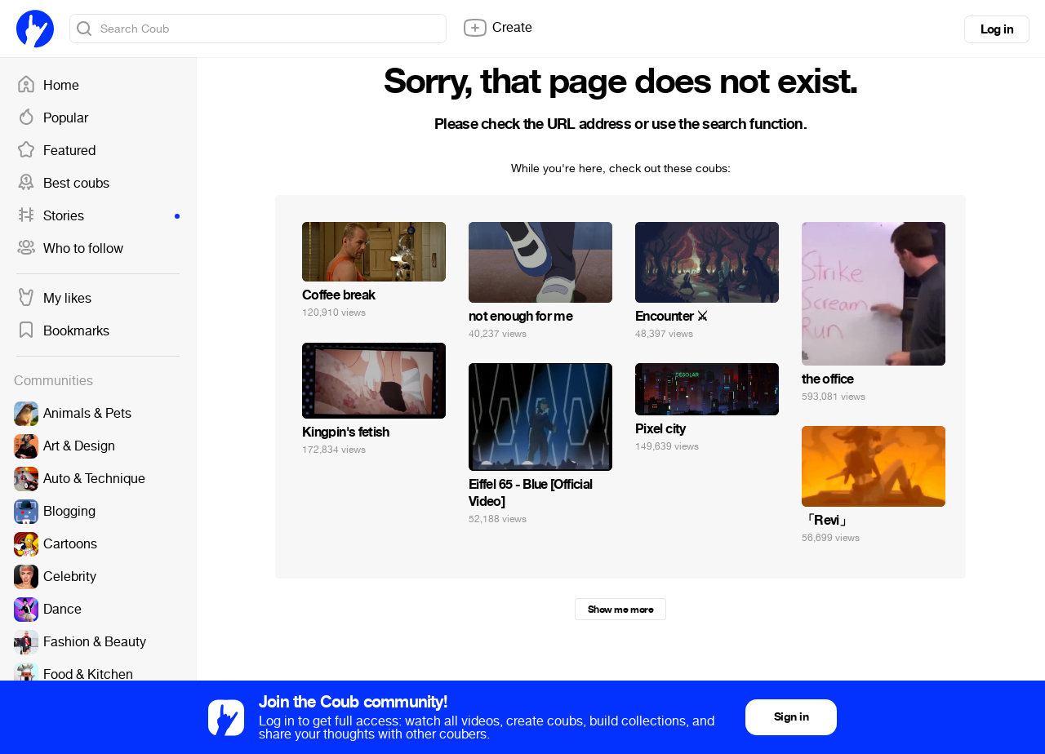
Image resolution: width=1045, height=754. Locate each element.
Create (497, 28)
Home (47, 85)
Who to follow (69, 248)
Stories (98, 216)
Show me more (620, 609)
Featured (56, 151)
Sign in (791, 717)
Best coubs (62, 183)
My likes (53, 298)
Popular (52, 118)
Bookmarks (62, 331)
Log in (997, 29)
